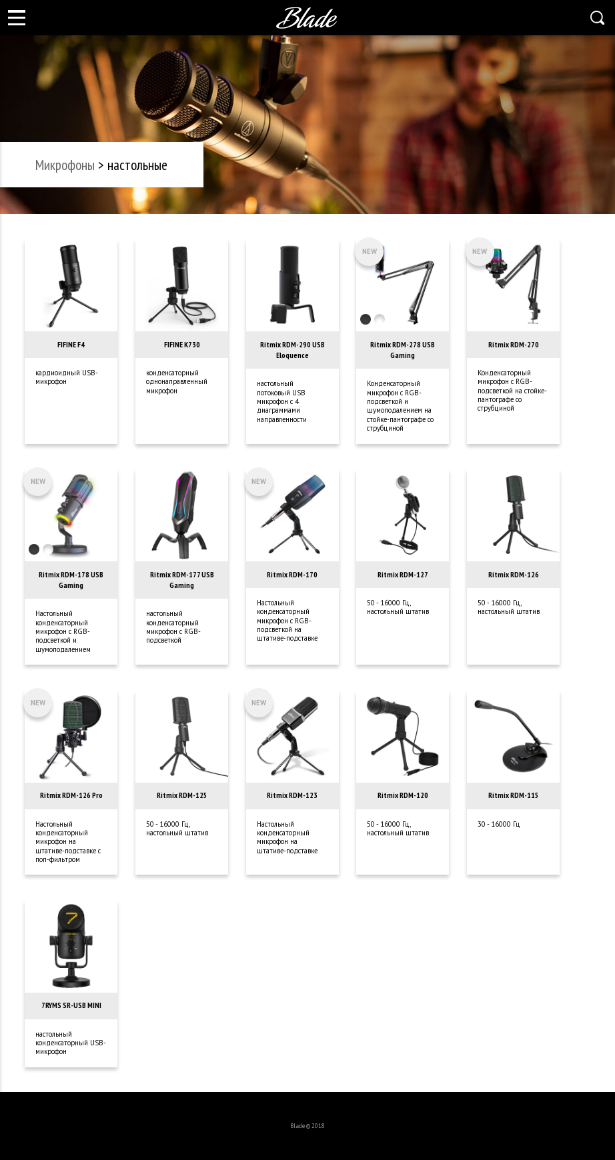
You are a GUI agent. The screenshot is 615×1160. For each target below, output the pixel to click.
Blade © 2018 (307, 1125)
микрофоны (65, 164)
